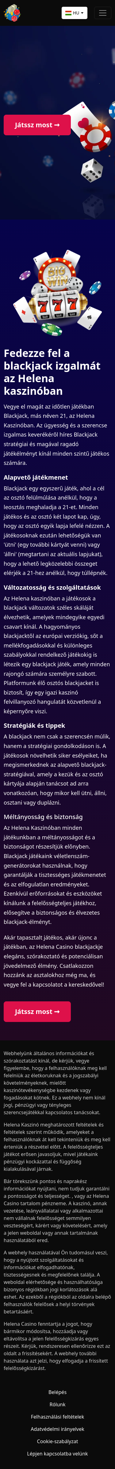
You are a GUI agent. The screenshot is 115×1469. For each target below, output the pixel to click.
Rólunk (57, 1404)
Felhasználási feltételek (57, 1416)
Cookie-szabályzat (57, 1441)
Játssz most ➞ (37, 124)
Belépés (57, 1392)
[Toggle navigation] (102, 13)
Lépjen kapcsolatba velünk (57, 1453)
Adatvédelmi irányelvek (57, 1429)
